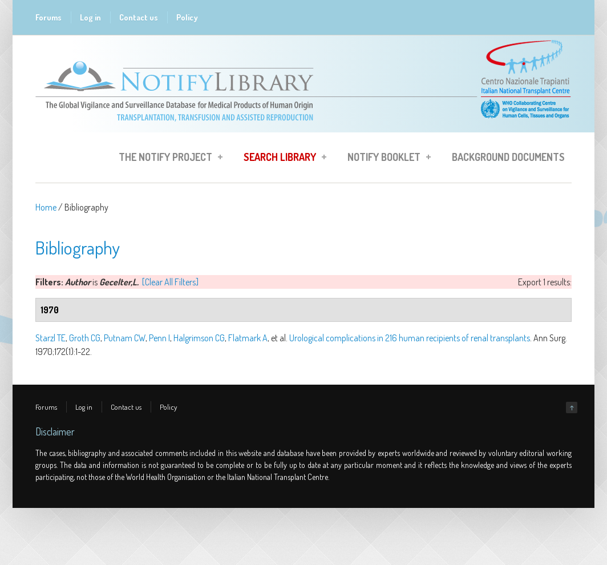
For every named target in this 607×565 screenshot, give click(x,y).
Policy (187, 17)
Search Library (281, 159)
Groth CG (84, 338)
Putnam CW (124, 338)
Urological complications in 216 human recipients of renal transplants (409, 338)
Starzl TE (50, 338)
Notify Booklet (386, 159)
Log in (90, 17)
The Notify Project (167, 159)
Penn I (159, 338)
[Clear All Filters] (170, 282)
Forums (48, 17)
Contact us (138, 17)
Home (45, 207)
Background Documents (508, 157)
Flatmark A (248, 338)
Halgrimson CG (199, 338)
